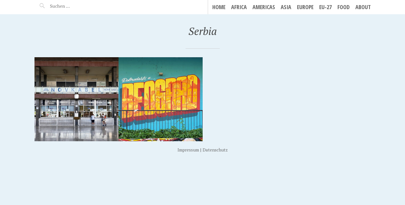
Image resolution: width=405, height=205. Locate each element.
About (363, 7)
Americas (264, 7)
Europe (305, 7)
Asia (286, 7)
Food (343, 7)
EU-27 (325, 7)
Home (218, 7)
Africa (239, 7)
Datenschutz (215, 150)
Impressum (188, 150)
